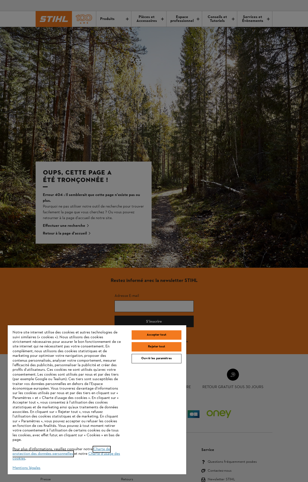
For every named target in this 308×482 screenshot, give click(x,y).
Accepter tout (156, 335)
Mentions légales (26, 468)
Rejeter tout (156, 347)
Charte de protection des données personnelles (61, 451)
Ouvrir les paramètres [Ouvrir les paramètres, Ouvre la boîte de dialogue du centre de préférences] (156, 358)
